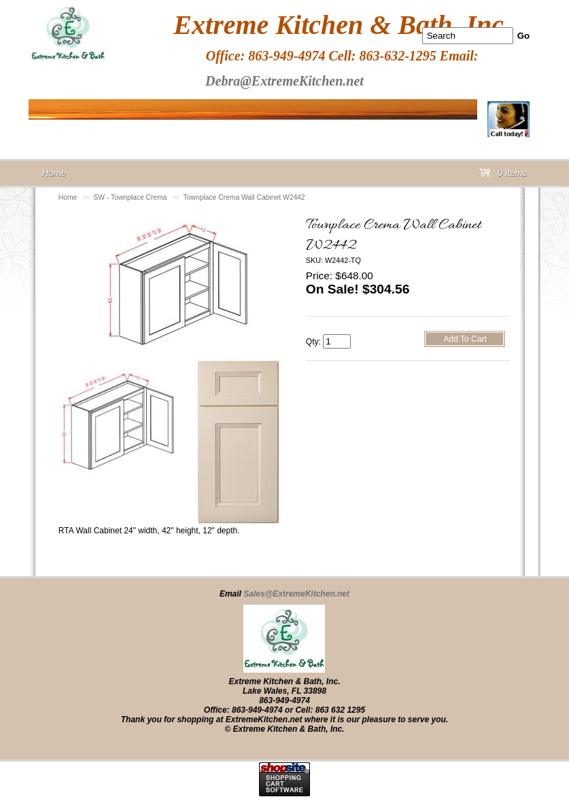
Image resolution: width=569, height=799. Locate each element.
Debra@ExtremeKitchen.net (284, 80)
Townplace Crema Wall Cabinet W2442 (244, 197)
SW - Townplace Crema (130, 197)
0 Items (503, 175)
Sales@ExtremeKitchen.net (296, 594)
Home (67, 197)
